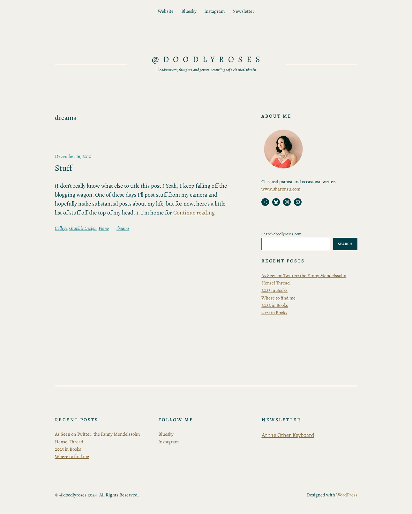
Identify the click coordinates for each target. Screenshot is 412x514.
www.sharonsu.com (280, 189)
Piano (104, 228)
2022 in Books (274, 305)
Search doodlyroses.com (281, 234)
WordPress (346, 495)
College (61, 228)
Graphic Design (83, 228)
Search (345, 244)
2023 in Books (274, 290)
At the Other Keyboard (288, 435)
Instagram (168, 442)
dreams (122, 228)
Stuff (63, 168)
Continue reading (194, 212)
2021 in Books (274, 312)
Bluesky (166, 434)
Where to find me (278, 298)
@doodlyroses (208, 59)
